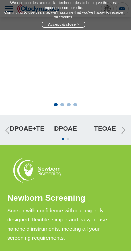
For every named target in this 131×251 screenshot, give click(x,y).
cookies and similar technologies (52, 3)
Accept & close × (63, 24)
